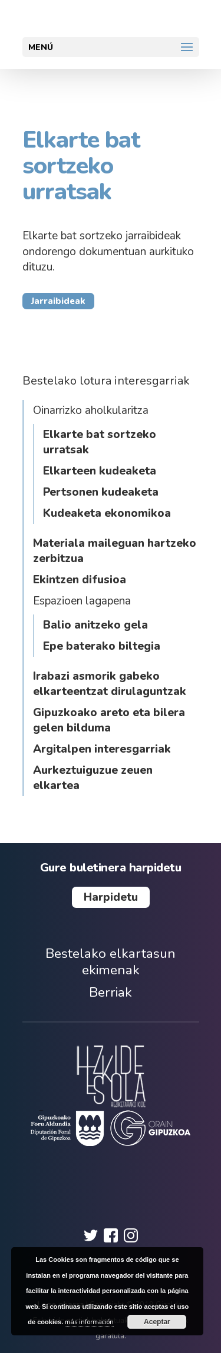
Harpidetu (111, 897)
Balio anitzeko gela (95, 625)
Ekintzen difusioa (79, 579)
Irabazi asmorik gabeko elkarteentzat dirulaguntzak (109, 684)
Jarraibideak (58, 301)
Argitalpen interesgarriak (102, 749)
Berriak (110, 992)
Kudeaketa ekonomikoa (107, 513)
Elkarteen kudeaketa (99, 471)
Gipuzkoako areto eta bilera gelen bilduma (109, 720)
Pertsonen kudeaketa (101, 492)
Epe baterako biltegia (101, 646)
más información (89, 1322)
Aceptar (157, 1322)
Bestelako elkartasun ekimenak (110, 961)
